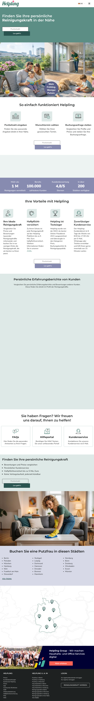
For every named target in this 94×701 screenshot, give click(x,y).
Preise (5, 666)
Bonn (67, 543)
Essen (67, 551)
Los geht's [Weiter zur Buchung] (43, 29)
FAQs (15, 423)
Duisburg (68, 546)
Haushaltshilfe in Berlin (39, 666)
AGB (4, 672)
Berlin (6, 540)
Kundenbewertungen (9, 662)
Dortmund (38, 546)
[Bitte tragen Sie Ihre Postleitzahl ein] (15, 29)
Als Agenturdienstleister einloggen (71, 660)
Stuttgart (38, 540)
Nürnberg (69, 540)
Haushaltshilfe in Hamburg (40, 670)
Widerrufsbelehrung (9, 674)
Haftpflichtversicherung (10, 676)
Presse (5, 660)
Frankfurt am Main (11, 554)
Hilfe (4, 680)
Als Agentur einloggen (68, 662)
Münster (68, 554)
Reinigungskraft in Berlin (39, 672)
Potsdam (7, 543)
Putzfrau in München (38, 664)
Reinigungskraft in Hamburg (40, 676)
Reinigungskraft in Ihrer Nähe (40, 678)
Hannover (38, 548)
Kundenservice (78, 423)
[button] (82, 3)
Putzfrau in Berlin (37, 660)
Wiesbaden (69, 548)
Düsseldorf (8, 556)
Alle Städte (7, 561)
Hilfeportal (47, 423)
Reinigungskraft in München (40, 674)
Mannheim (38, 556)
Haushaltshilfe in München (40, 668)
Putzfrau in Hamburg (38, 662)
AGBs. (29, 242)
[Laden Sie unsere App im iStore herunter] (29, 687)
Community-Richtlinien (10, 670)
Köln (6, 551)
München (7, 546)
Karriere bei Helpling (9, 664)
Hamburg (7, 548)
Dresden (37, 551)
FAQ (4, 678)
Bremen (37, 554)
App (4, 668)
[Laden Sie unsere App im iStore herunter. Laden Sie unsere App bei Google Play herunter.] (41, 687)
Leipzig (37, 543)
